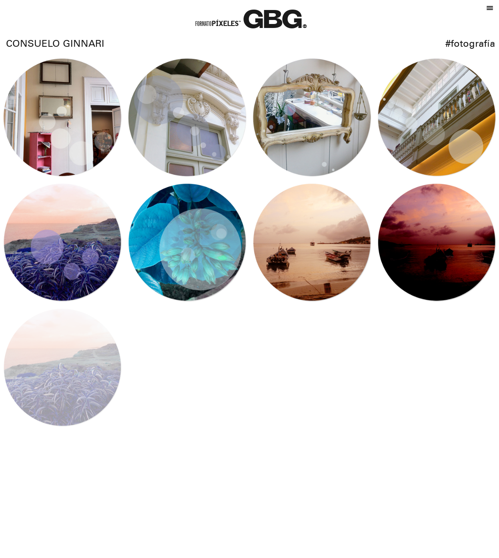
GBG (273, 23)
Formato (218, 24)
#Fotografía (470, 45)
